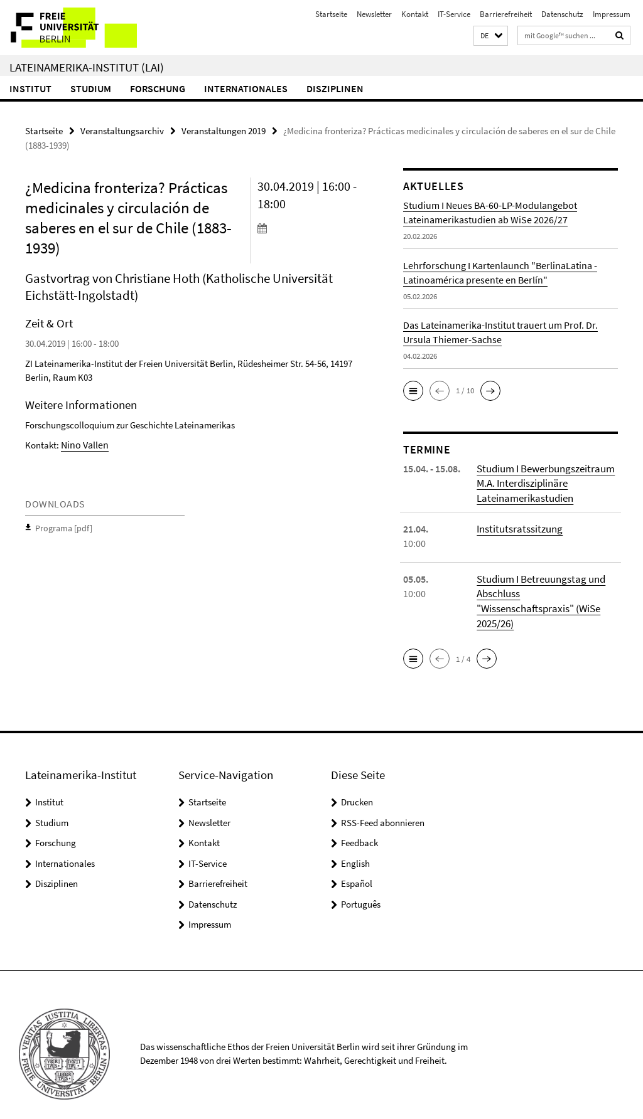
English (355, 845)
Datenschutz (562, 14)
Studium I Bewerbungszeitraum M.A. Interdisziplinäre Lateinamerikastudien (543, 482)
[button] (490, 36)
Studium (90, 88)
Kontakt (414, 14)
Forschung (157, 88)
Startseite (331, 14)
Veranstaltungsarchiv (122, 130)
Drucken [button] (357, 784)
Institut (30, 88)
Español (356, 866)
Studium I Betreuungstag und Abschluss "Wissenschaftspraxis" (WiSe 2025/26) (546, 591)
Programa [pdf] (62, 526)
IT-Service (454, 14)
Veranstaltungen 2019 (223, 130)
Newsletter (374, 14)
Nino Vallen (83, 444)
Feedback (359, 825)
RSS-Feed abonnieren (382, 804)
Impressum (611, 14)
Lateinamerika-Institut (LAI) (86, 67)
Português (361, 886)
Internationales (246, 88)
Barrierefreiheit (506, 14)
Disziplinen (335, 88)
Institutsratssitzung (517, 527)
